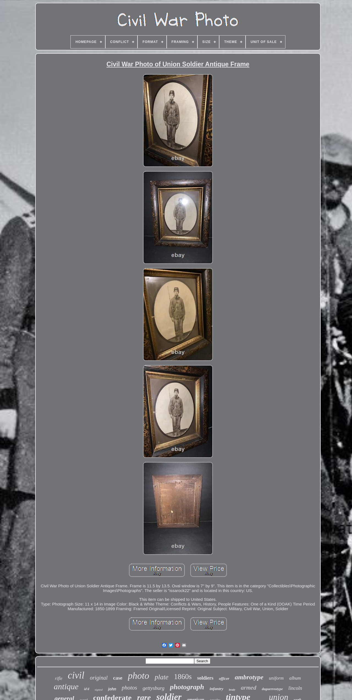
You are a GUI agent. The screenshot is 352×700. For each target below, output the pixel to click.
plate (161, 677)
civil (76, 675)
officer (224, 679)
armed (248, 687)
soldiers (205, 678)
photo (138, 676)
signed (99, 689)
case (117, 678)
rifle (58, 678)
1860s (183, 676)
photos (129, 687)
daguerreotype (272, 689)
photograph (187, 687)
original (99, 678)
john (112, 689)
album (295, 678)
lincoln (295, 688)
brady (232, 689)
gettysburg (154, 688)
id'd (86, 689)
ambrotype (249, 677)
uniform (276, 678)
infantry (216, 689)
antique (66, 686)
